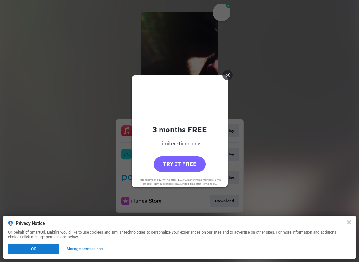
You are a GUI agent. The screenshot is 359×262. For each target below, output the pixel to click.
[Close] (349, 222)
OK (33, 249)
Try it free (180, 164)
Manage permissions (85, 249)
